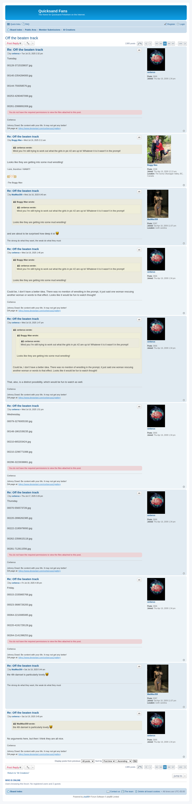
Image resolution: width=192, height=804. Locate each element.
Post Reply (13, 43)
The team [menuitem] (129, 791)
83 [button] (157, 43)
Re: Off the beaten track (25, 49)
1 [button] (150, 43)
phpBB (86, 797)
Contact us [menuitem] (115, 791)
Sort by (105, 761)
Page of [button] (140, 44)
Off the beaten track (21, 38)
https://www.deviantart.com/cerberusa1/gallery (40, 128)
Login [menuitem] (182, 24)
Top (184, 131)
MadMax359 (152, 219)
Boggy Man (152, 165)
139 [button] (180, 43)
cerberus (151, 72)
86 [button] (169, 43)
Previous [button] (146, 44)
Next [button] (185, 44)
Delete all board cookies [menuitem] (149, 791)
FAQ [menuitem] (27, 24)
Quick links (15, 24)
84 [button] (161, 43)
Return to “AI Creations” (18, 773)
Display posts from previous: (74, 761)
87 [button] (173, 43)
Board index (16, 791)
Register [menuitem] (171, 24)
